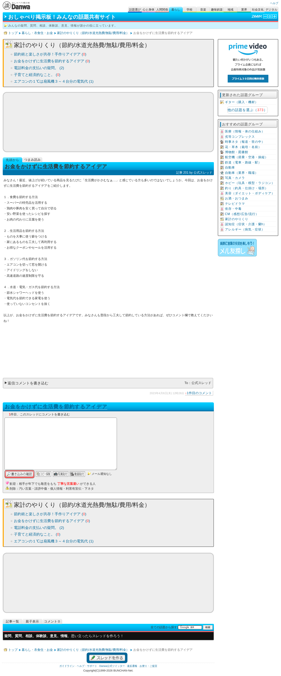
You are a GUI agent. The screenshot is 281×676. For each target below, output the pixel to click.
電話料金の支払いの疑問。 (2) (39, 68)
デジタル (271, 9)
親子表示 (32, 621)
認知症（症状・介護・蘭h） (246, 224)
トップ (13, 33)
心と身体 (148, 9)
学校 (189, 9)
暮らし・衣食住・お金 (37, 33)
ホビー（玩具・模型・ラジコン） (250, 183)
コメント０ (52, 621)
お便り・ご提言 (148, 665)
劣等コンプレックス (240, 136)
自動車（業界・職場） (241, 172)
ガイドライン (67, 665)
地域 (230, 9)
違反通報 (132, 665)
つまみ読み (32, 159)
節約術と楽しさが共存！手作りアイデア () (50, 54)
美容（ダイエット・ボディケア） (250, 193)
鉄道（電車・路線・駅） (243, 162)
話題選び (135, 9)
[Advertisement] (108, 122)
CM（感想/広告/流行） (242, 214)
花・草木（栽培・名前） (243, 147)
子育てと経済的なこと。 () (37, 75)
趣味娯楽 (217, 9)
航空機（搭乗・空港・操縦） (246, 157)
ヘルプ (274, 3)
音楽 (203, 9)
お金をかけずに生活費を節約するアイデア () (52, 61)
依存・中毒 (233, 208)
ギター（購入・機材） (241, 102)
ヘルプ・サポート (87, 665)
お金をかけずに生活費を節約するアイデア (56, 406)
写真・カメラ (235, 177)
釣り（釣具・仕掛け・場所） (246, 188)
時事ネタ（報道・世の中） (245, 141)
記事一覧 (12, 621)
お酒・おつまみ (236, 198)
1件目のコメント (199, 393)
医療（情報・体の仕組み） (245, 131)
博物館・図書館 (236, 152)
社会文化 (258, 9)
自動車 (230, 167)
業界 (244, 9)
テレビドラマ (235, 203)
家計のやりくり (236, 219)
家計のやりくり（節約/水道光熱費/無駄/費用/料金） (93, 33)
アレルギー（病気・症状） (245, 229)
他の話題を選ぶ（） (247, 110)
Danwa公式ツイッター (112, 665)
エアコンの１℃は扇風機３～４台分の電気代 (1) (53, 81)
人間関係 (162, 9)
